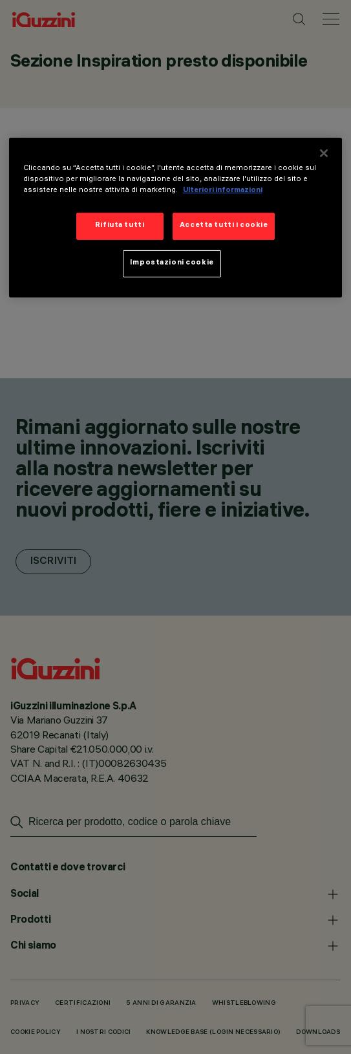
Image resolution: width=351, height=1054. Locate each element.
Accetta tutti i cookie (224, 226)
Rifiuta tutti (119, 226)
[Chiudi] (324, 152)
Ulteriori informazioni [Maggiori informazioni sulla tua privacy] (222, 191)
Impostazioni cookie (172, 262)
